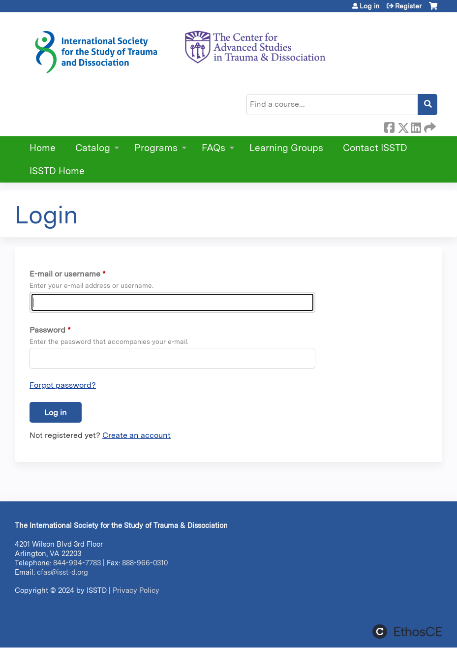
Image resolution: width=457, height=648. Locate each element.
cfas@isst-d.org (62, 572)
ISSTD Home (57, 171)
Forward (429, 126)
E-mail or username (65, 273)
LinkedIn (416, 126)
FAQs (213, 148)
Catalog (92, 148)
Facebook (389, 126)
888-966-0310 (145, 562)
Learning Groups (286, 148)
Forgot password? (63, 385)
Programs (156, 148)
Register (408, 5)
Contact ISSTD (375, 148)
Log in (369, 5)
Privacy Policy (136, 590)
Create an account (136, 435)
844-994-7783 (77, 562)
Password (47, 330)
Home (43, 148)
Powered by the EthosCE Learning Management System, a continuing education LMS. (407, 631)
